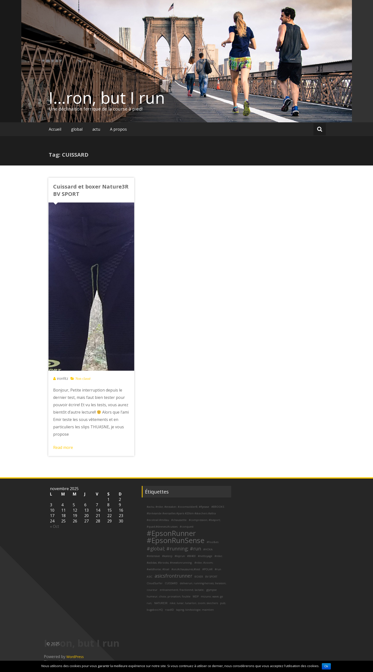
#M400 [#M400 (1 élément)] (191, 556)
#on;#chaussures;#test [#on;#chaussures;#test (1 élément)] (185, 569)
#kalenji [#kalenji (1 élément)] (167, 556)
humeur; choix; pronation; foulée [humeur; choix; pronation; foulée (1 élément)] (169, 596)
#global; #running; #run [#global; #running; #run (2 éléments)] (174, 548)
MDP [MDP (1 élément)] (196, 596)
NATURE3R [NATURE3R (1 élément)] (161, 603)
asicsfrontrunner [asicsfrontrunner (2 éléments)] (173, 576)
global (77, 129)
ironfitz (62, 378)
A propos (118, 129)
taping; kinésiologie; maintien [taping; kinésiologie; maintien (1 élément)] (195, 609)
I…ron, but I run (107, 97)
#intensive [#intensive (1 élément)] (153, 556)
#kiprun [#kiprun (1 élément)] (180, 556)
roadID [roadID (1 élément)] (169, 609)
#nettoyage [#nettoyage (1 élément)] (205, 556)
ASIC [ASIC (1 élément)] (149, 576)
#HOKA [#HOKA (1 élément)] (208, 549)
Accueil (55, 129)
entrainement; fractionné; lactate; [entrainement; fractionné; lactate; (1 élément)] (182, 590)
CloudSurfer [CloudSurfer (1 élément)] (155, 583)
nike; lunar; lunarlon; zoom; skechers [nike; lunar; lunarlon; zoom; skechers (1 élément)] (194, 603)
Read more (63, 447)
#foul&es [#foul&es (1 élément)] (212, 542)
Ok (326, 666)
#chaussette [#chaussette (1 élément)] (179, 520)
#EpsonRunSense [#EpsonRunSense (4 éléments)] (176, 540)
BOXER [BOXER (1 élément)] (198, 576)
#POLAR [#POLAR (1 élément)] (207, 569)
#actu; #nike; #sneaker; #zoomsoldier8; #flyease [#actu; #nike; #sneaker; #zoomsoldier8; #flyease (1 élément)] (178, 506)
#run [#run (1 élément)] (218, 569)
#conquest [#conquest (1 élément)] (186, 526)
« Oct (54, 526)
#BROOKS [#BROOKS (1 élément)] (217, 506)
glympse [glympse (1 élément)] (211, 590)
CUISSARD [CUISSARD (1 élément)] (171, 583)
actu (96, 129)
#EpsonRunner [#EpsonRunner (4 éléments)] (171, 533)
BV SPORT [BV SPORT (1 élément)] (211, 576)
